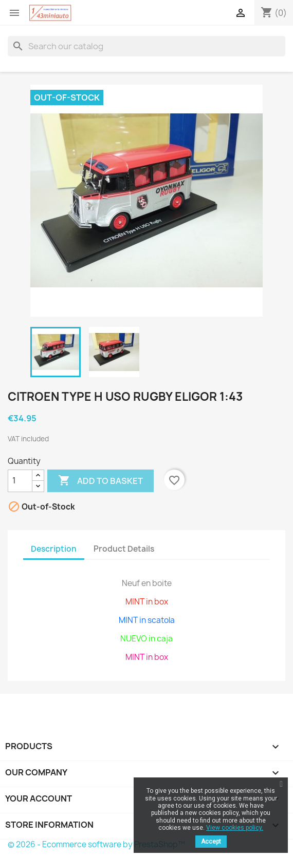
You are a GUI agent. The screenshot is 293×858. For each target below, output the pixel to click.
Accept (211, 841)
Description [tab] (54, 548)
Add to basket (100, 481)
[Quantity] (20, 481)
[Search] (146, 46)
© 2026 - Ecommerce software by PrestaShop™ (96, 844)
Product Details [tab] (124, 548)
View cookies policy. (234, 827)
